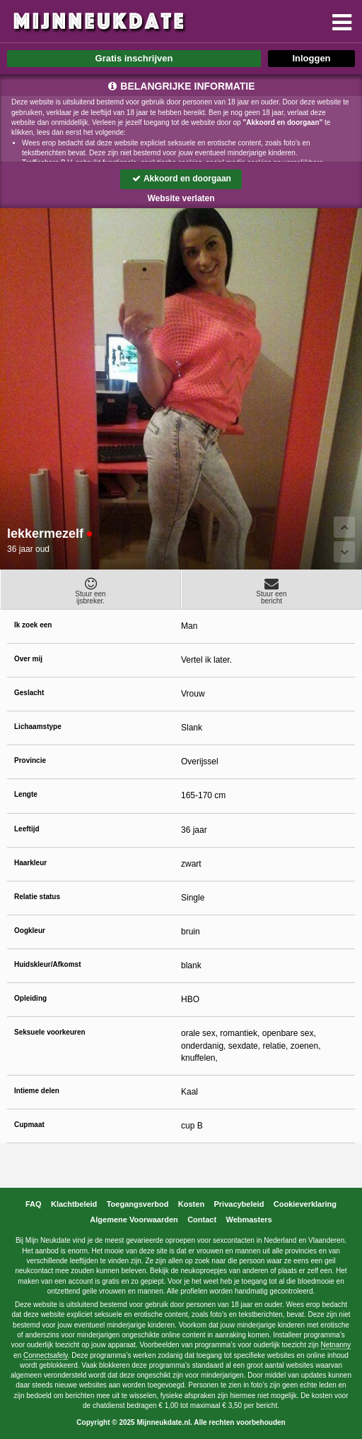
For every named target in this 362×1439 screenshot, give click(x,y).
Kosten (191, 1204)
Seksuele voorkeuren (50, 1032)
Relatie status (37, 897)
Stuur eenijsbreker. (90, 591)
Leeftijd (27, 829)
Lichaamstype (38, 726)
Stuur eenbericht (271, 591)
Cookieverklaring (305, 1204)
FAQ (33, 1204)
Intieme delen (36, 1091)
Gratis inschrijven (134, 58)
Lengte (25, 794)
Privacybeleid (239, 1204)
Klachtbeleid (74, 1204)
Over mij (28, 659)
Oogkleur (29, 930)
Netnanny (336, 1345)
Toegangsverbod (138, 1204)
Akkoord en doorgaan (181, 178)
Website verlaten (180, 198)
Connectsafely (45, 1355)
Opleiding (30, 998)
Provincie (30, 760)
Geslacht (29, 693)
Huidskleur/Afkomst (47, 964)
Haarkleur (30, 863)
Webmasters (249, 1219)
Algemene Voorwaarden (134, 1219)
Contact (201, 1219)
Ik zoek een (33, 625)
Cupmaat (29, 1124)
